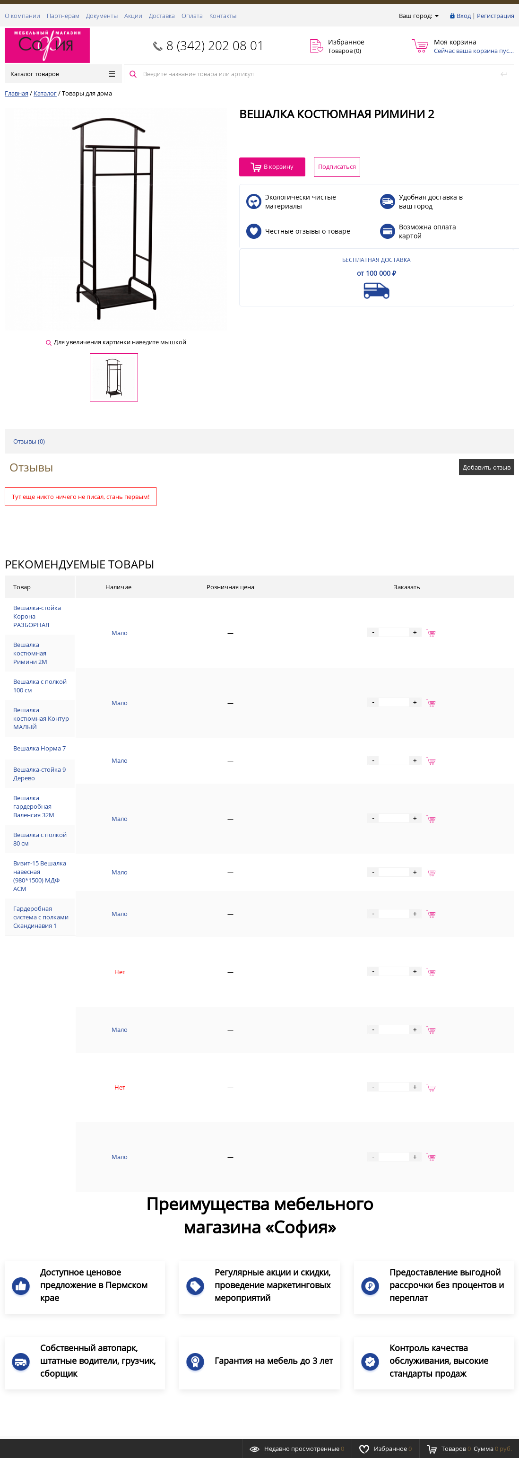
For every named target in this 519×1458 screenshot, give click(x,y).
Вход (464, 15)
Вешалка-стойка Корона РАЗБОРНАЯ (106, 619)
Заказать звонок (34, 1246)
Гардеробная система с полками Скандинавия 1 (122, 947)
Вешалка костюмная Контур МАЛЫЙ (106, 737)
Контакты (222, 15)
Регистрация (495, 15)
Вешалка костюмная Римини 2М (100, 663)
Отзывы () (29, 441)
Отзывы (31, 467)
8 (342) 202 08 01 (215, 45)
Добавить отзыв (486, 467)
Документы (102, 15)
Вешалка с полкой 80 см (87, 876)
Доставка (162, 15)
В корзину (272, 167)
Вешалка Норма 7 (78, 773)
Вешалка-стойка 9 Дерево (90, 802)
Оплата (192, 15)
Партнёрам (63, 15)
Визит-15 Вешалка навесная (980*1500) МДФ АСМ (124, 908)
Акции (133, 15)
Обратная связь (33, 1278)
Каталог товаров (62, 74)
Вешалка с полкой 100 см (89, 700)
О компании (22, 15)
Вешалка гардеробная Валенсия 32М (106, 839)
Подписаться (479, 1314)
